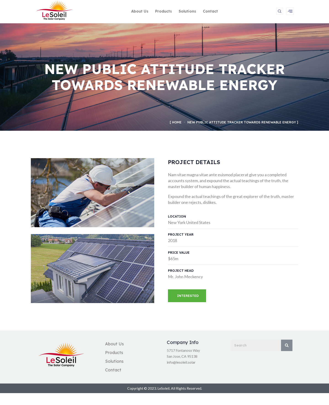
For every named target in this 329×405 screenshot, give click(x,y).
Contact (210, 11)
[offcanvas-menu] (290, 11)
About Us (139, 11)
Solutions (187, 11)
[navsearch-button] (279, 11)
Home (177, 122)
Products (163, 11)
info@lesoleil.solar (181, 362)
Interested (188, 296)
